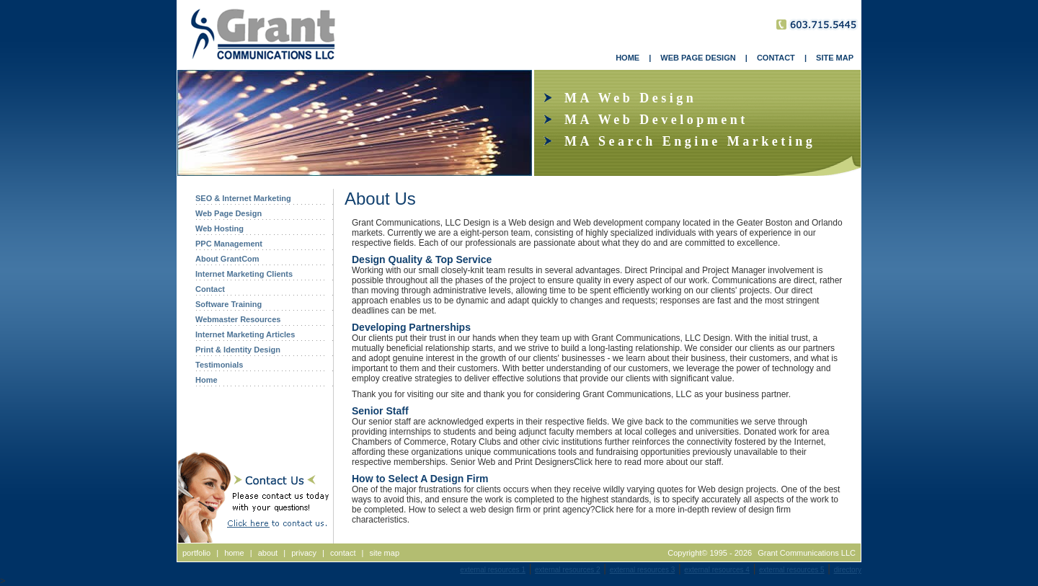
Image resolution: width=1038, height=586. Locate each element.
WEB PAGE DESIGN (697, 57)
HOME (627, 57)
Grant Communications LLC (807, 553)
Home (206, 380)
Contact (210, 289)
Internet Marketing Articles (245, 334)
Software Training (228, 304)
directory (847, 570)
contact (342, 553)
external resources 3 (642, 570)
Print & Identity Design (237, 349)
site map (384, 553)
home (234, 553)
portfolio (196, 553)
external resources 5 (792, 570)
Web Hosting (219, 228)
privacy (303, 553)
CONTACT (776, 57)
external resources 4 (717, 570)
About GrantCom (227, 258)
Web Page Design (228, 213)
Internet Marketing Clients (244, 274)
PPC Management (228, 243)
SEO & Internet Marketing (243, 198)
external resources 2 (567, 570)
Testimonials (219, 364)
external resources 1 (492, 570)
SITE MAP (834, 57)
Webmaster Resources (237, 319)
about (268, 553)
